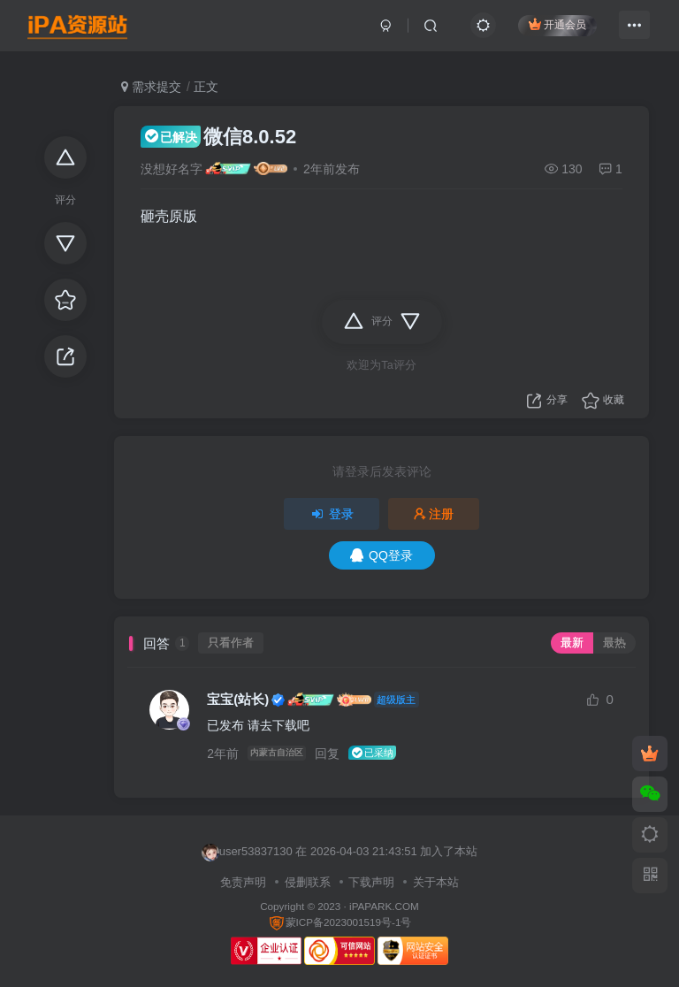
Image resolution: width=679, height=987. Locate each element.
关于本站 (436, 882)
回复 (332, 753)
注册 (434, 514)
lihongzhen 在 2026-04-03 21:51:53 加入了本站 (331, 852)
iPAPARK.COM (384, 906)
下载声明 (371, 882)
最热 (614, 643)
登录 (331, 514)
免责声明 (243, 882)
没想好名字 (171, 169)
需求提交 (151, 87)
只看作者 (231, 643)
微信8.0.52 (218, 137)
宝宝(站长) (238, 699)
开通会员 (550, 28)
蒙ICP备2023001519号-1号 (340, 922)
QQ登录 (381, 555)
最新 (572, 643)
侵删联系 (308, 882)
